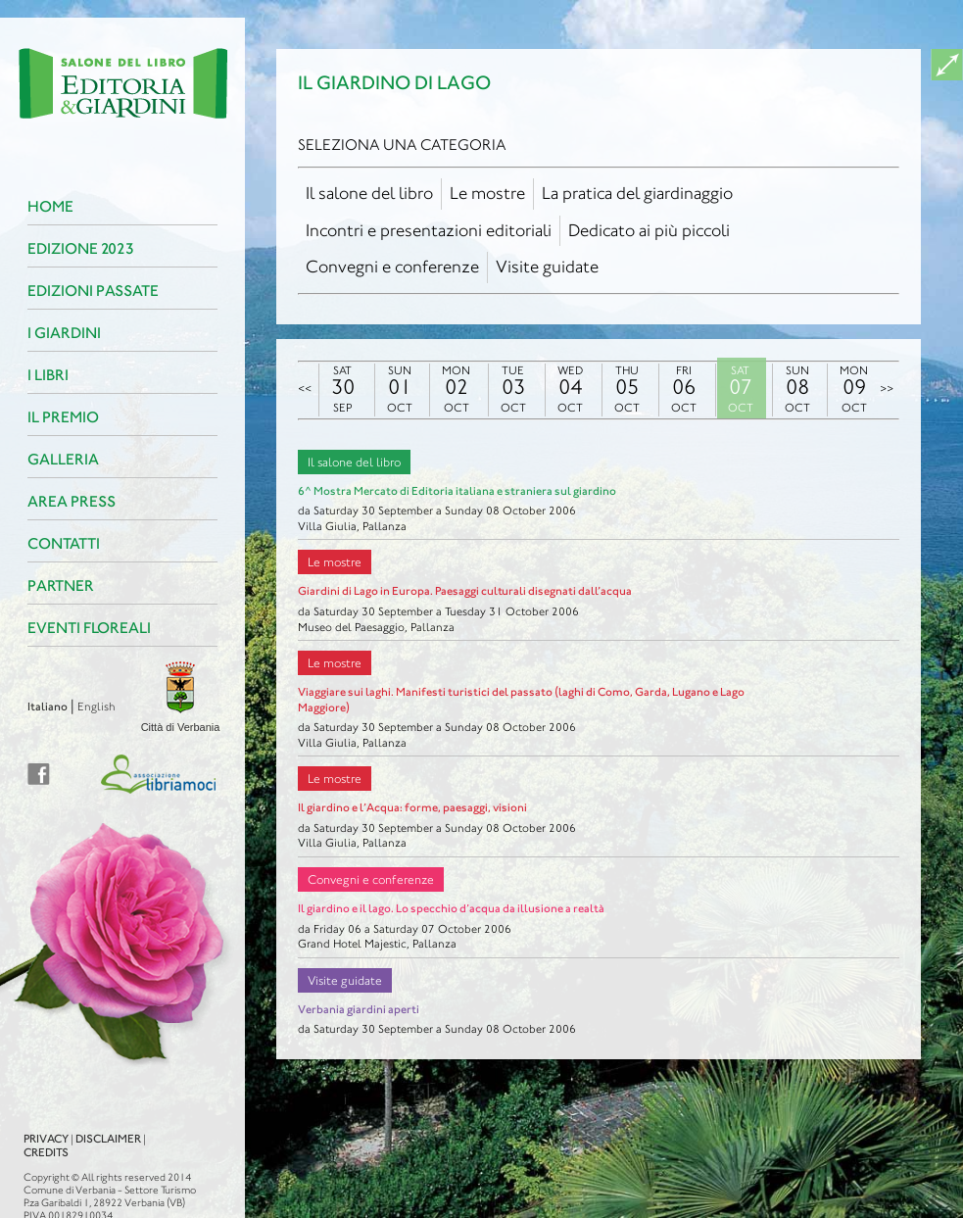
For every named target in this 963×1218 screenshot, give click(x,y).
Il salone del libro (369, 193)
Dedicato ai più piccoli (649, 230)
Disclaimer (71, 1121)
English (59, 706)
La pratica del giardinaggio (637, 193)
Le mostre (487, 193)
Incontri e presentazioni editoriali (429, 230)
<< (305, 388)
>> (886, 388)
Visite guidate (547, 266)
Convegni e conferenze (392, 266)
